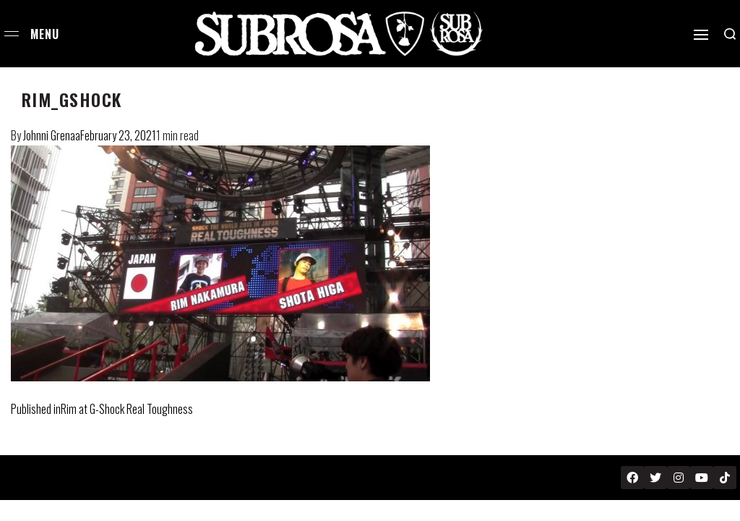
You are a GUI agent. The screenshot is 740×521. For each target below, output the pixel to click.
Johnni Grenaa (51, 135)
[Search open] (729, 34)
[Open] (701, 35)
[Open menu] (12, 33)
